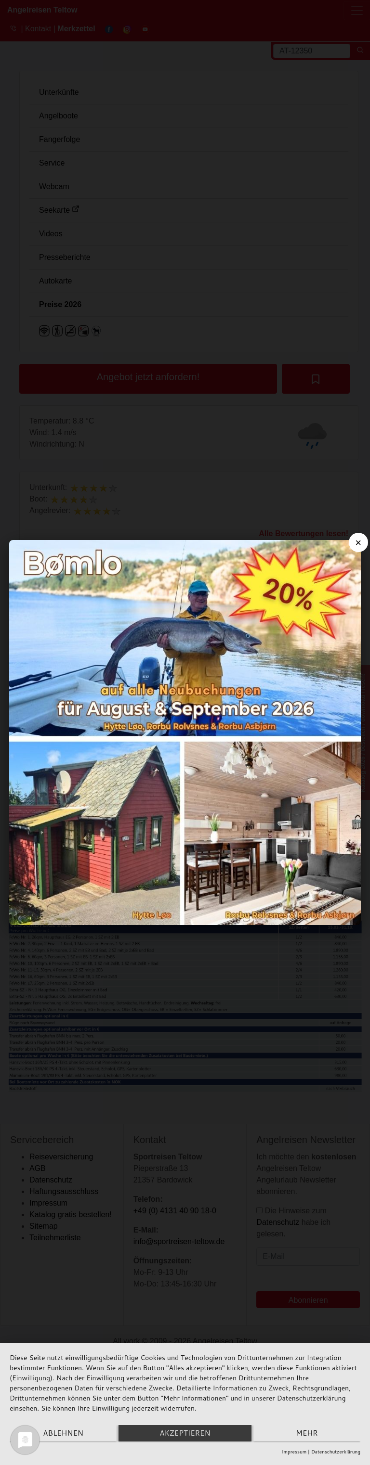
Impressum (294, 1451)
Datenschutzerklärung (335, 1451)
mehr (308, 1434)
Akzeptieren (184, 1434)
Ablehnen (61, 1434)
